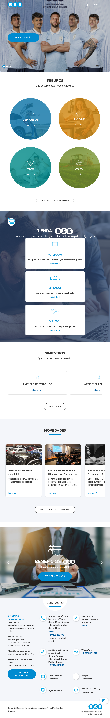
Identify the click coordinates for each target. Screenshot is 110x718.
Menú (97, 5)
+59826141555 (56, 665)
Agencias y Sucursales (22, 674)
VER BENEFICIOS (55, 576)
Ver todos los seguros (55, 200)
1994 (84, 625)
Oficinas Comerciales (16, 618)
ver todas (54, 509)
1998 (51, 631)
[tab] (3, 66)
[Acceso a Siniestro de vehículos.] (37, 383)
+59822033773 (56, 635)
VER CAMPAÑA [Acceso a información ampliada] (23, 37)
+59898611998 (89, 653)
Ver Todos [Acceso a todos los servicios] (55, 406)
